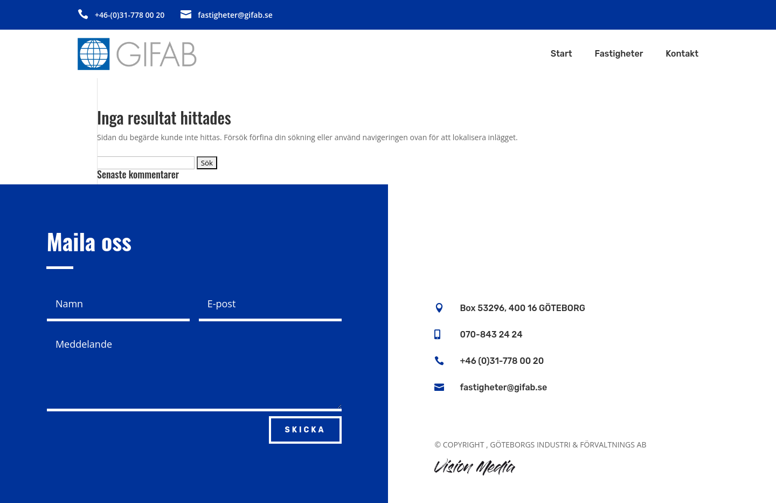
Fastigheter (619, 54)
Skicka (305, 430)
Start (561, 54)
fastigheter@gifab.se (235, 15)
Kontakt (682, 54)
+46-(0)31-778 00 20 (129, 15)
